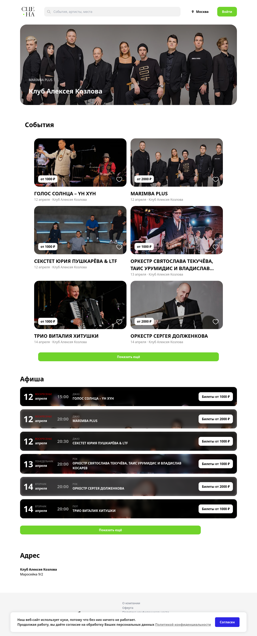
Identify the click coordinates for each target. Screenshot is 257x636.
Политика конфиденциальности (145, 612)
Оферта (127, 608)
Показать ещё (128, 357)
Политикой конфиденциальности (183, 624)
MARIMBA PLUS (40, 80)
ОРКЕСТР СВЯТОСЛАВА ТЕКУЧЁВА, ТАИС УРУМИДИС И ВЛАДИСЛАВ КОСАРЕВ (127, 465)
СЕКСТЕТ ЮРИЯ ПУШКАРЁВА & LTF (100, 443)
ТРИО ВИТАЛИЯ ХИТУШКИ (94, 510)
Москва (199, 11)
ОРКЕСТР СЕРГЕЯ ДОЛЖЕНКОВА (98, 488)
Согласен (227, 622)
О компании (131, 603)
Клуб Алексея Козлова (69, 199)
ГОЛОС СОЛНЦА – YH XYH (93, 398)
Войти (227, 11)
